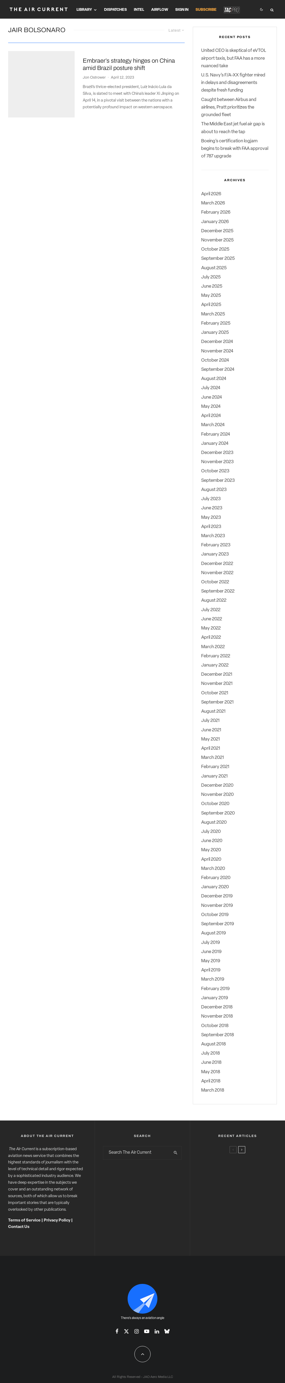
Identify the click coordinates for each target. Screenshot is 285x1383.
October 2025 (215, 249)
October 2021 (214, 693)
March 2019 (212, 979)
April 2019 (210, 970)
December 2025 (217, 231)
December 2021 (216, 674)
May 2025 (211, 295)
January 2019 (214, 998)
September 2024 (217, 369)
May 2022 (211, 628)
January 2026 (215, 222)
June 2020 (211, 841)
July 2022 (210, 610)
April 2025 (211, 304)
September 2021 (217, 702)
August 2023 (214, 489)
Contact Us (18, 1227)
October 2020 (215, 804)
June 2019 (211, 952)
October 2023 (215, 471)
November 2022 (217, 573)
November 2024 (217, 351)
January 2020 (215, 887)
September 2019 (217, 924)
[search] (175, 1152)
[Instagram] (136, 1331)
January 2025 (215, 332)
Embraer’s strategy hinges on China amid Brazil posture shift (129, 58)
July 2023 (211, 499)
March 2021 (212, 757)
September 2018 (217, 1035)
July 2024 (210, 388)
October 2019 (214, 915)
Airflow (159, 10)
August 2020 (214, 822)
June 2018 (211, 1062)
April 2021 (210, 748)
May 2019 (210, 961)
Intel (139, 10)
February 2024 (215, 434)
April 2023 (211, 526)
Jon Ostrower (94, 71)
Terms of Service (24, 1221)
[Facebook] (117, 1331)
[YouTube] (146, 1331)
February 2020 (215, 878)
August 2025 (214, 268)
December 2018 (217, 1007)
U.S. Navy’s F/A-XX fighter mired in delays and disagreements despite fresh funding (233, 83)
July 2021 (210, 720)
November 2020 (217, 794)
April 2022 (211, 637)
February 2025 (215, 323)
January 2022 (214, 665)
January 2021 (214, 776)
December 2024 (217, 341)
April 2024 (211, 415)
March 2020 (213, 868)
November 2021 (217, 683)
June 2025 (211, 286)
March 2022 (213, 647)
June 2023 (211, 508)
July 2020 (211, 831)
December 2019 (217, 896)
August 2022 (213, 600)
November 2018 (217, 1016)
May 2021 (210, 739)
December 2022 (217, 563)
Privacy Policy (57, 1221)
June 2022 (211, 619)
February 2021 (215, 767)
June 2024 (211, 397)
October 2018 (214, 1026)
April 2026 (211, 194)
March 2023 (213, 536)
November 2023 (217, 462)
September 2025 (218, 258)
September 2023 (218, 480)
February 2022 (215, 656)
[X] (126, 1331)
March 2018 (212, 1090)
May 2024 (211, 406)
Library (84, 10)
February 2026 (215, 212)
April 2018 (210, 1081)
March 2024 (213, 425)
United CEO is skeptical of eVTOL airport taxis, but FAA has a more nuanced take (233, 58)
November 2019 (217, 905)
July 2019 (210, 942)
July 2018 (210, 1053)
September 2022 (217, 591)
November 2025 (217, 240)
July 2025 (211, 277)
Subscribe (206, 10)
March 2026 (213, 203)
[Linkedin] (157, 1331)
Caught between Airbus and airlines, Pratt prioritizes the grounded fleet (228, 107)
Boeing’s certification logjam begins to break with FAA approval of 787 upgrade (234, 149)
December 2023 (217, 452)
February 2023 (215, 545)
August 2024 (213, 378)
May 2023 (211, 517)
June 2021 (211, 730)
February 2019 (215, 989)
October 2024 (215, 360)
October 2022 (215, 582)
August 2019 (213, 933)
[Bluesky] (167, 1331)
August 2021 (213, 711)
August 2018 (213, 1044)
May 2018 (210, 1072)
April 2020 (211, 859)
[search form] (136, 1152)
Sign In (181, 10)
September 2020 (218, 813)
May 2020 (211, 850)
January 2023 (215, 554)
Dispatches (115, 10)
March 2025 (213, 314)
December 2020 (217, 785)
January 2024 (214, 443)
